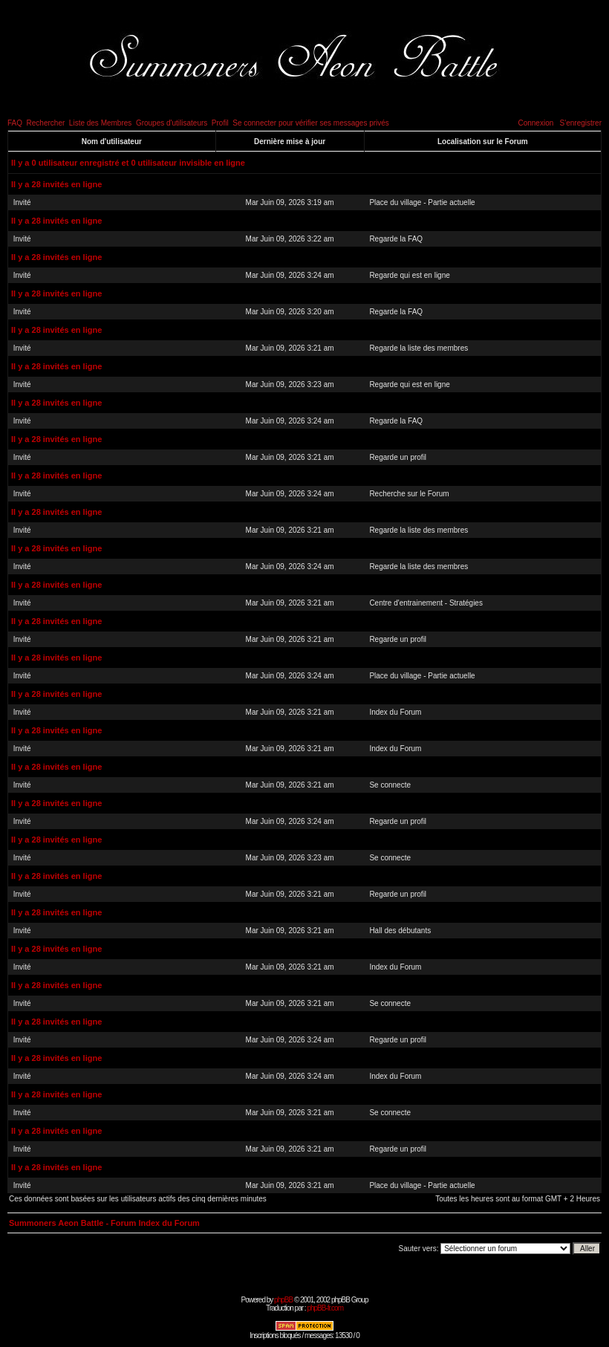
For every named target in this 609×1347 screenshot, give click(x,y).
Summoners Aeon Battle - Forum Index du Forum (104, 1222)
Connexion (535, 123)
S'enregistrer (581, 123)
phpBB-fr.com (325, 1308)
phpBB (283, 1300)
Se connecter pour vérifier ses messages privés (310, 123)
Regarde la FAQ (396, 239)
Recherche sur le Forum (409, 494)
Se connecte (390, 785)
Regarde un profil (397, 457)
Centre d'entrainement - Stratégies (426, 603)
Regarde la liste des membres (418, 348)
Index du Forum (395, 712)
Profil (220, 123)
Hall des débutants (400, 930)
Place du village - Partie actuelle (422, 202)
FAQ (14, 123)
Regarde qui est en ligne (409, 275)
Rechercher (46, 123)
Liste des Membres (100, 123)
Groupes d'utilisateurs (171, 123)
